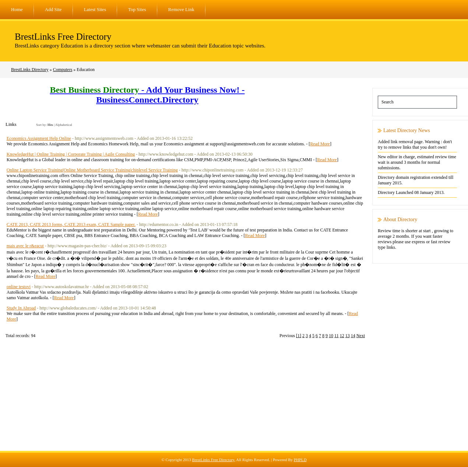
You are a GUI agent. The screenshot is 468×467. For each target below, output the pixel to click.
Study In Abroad (21, 308)
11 (336, 335)
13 (347, 335)
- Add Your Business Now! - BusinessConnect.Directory (147, 95)
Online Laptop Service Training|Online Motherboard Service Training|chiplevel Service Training (92, 170)
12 (342, 335)
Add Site (53, 9)
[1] (298, 335)
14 (353, 335)
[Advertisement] (234, 399)
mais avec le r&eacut (25, 245)
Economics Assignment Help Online (39, 138)
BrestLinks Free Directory (63, 37)
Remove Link (181, 9)
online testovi (19, 286)
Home (17, 9)
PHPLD (300, 459)
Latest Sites (95, 9)
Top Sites (137, 9)
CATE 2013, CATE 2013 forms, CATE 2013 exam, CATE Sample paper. (71, 224)
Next (360, 335)
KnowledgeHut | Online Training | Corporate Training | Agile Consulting (71, 154)
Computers (63, 69)
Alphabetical (63, 125)
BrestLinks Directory (30, 69)
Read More (320, 143)
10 (331, 335)
